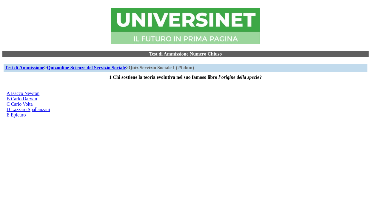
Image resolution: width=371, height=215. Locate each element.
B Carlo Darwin (22, 98)
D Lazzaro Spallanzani (28, 109)
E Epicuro (16, 114)
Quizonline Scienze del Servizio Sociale (86, 67)
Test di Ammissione (24, 67)
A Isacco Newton (23, 93)
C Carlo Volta (20, 104)
